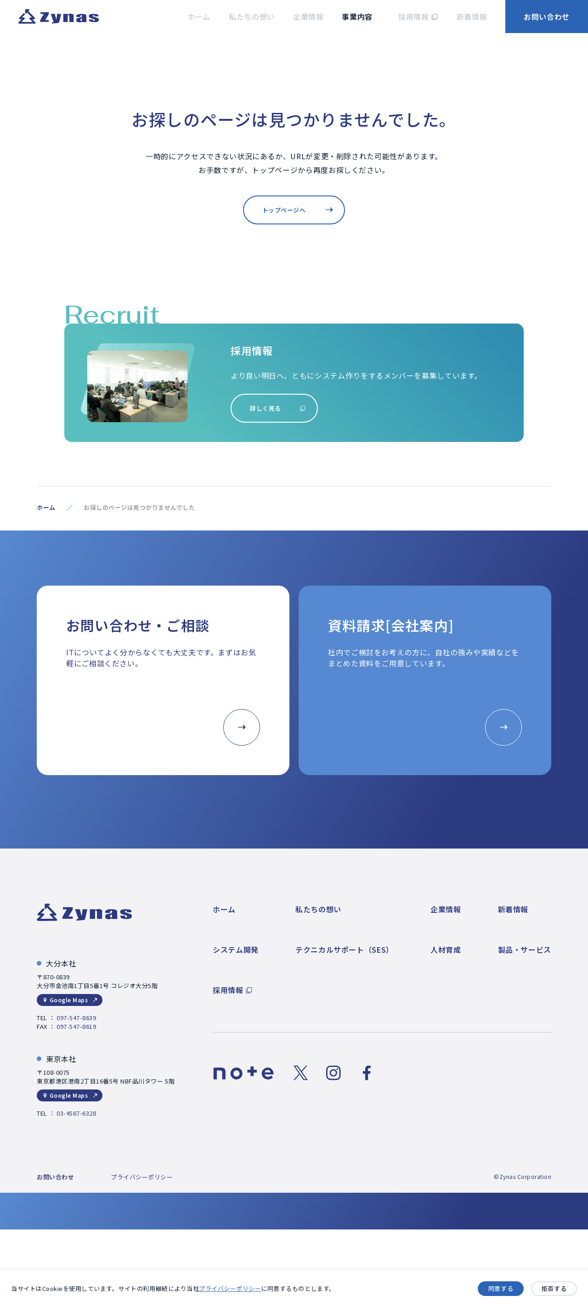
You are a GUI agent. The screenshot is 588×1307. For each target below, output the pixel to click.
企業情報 (445, 909)
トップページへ (284, 210)
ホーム (46, 507)
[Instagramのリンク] (333, 1073)
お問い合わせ (547, 16)
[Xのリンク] (300, 1073)
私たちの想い (318, 909)
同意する (500, 1289)
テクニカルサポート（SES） (344, 949)
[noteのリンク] (244, 1073)
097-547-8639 (76, 1017)
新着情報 (513, 909)
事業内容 (357, 16)
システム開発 (236, 949)
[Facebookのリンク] (366, 1073)
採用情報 (228, 989)
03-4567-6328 (76, 1113)
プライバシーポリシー (230, 1288)
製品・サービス (524, 949)
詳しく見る (265, 408)
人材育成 (445, 949)
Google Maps (69, 1000)
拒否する (554, 1289)
